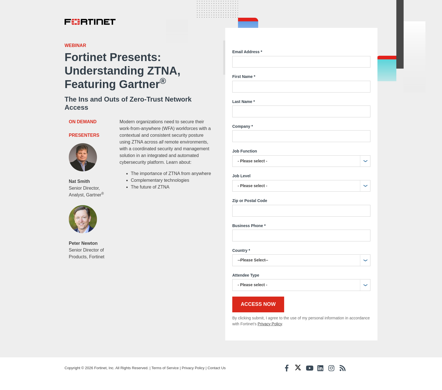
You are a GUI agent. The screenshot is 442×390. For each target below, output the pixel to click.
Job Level (241, 176)
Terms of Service (165, 368)
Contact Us (216, 368)
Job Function (244, 151)
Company (242, 126)
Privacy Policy (270, 324)
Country (241, 251)
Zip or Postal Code (249, 200)
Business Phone (249, 226)
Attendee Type (245, 275)
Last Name (243, 102)
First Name (243, 77)
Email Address (247, 52)
